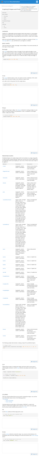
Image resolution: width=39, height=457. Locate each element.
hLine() (4, 329)
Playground (34, 73)
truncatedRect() (6, 304)
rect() (5, 51)
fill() (6, 411)
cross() (4, 166)
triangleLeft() (5, 284)
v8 (27, 9)
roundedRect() (6, 224)
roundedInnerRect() (7, 199)
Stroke (5, 27)
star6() (4, 264)
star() (4, 249)
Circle (5, 17)
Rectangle (6, 16)
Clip (3, 22)
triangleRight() (6, 290)
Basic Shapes (5, 14)
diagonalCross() (6, 171)
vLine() (4, 335)
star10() (4, 272)
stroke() (7, 434)
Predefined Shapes (6, 21)
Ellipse (5, 19)
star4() (4, 257)
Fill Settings (5, 399)
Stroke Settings (9, 401)
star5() (4, 260)
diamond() (5, 177)
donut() (4, 183)
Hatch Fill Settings (9, 400)
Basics (10, 40)
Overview (4, 12)
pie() (4, 192)
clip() (18, 368)
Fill (4, 26)
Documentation (15, 2)
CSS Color (25, 407)
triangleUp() (5, 298)
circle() (5, 77)
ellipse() (19, 110)
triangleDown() (6, 276)
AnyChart (6, 2)
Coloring (4, 24)
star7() (4, 268)
